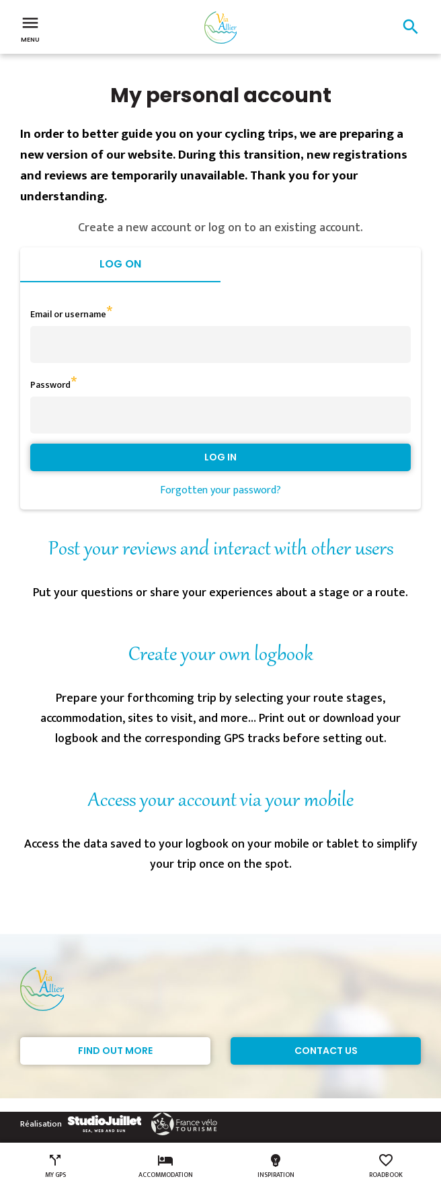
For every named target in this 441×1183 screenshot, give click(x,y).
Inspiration (275, 1166)
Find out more (115, 1050)
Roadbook (386, 1166)
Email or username (68, 314)
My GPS (55, 1166)
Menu (30, 28)
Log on (120, 264)
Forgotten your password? (220, 490)
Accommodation (165, 1166)
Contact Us (326, 1050)
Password (50, 385)
